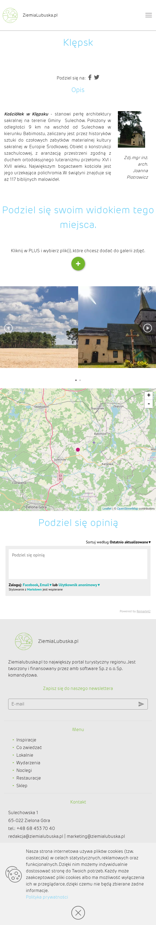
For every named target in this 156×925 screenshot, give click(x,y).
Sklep (21, 786)
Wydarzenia (28, 763)
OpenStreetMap (127, 508)
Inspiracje (26, 740)
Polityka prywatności (47, 897)
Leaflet (107, 508)
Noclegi (24, 770)
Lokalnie (24, 755)
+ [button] (149, 396)
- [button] (149, 404)
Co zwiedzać (29, 747)
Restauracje (28, 778)
